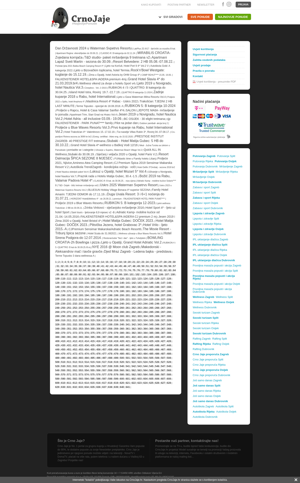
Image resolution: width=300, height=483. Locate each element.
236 (98, 303)
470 (63, 353)
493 (81, 357)
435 (92, 345)
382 (134, 332)
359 (116, 328)
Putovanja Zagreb (204, 156)
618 (110, 382)
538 (110, 366)
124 (145, 278)
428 (169, 341)
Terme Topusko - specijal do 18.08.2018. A (99, 106)
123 (140, 278)
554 (87, 370)
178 (110, 291)
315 (92, 320)
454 (87, 349)
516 (98, 362)
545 (151, 366)
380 (122, 332)
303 (140, 316)
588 (169, 374)
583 (140, 374)
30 (174, 262)
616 (98, 382)
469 (57, 353)
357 (104, 328)
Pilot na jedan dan (126, 123)
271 (69, 312)
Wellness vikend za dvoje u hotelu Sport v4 (107, 83)
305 (151, 316)
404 (145, 337)
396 (98, 337)
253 (81, 307)
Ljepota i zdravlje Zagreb (208, 213)
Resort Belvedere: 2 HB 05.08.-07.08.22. (143, 61)
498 (110, 357)
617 (104, 382)
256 (98, 307)
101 (132, 274)
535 (92, 366)
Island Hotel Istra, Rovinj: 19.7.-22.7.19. (94, 92)
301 (128, 316)
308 (169, 316)
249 (57, 307)
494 (87, 357)
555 (92, 370)
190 (63, 295)
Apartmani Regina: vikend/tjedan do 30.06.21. (77, 53)
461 (128, 349)
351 (69, 328)
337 (104, 324)
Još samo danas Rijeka (207, 390)
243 (140, 303)
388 (169, 332)
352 (75, 328)
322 (134, 320)
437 (104, 345)
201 (128, 295)
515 (92, 362)
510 (63, 362)
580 (122, 374)
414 (87, 341)
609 (57, 382)
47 (129, 266)
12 (93, 262)
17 (115, 262)
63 (80, 270)
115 (92, 278)
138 (110, 282)
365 (151, 328)
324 (145, 320)
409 (57, 341)
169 (57, 291)
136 (98, 282)
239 (116, 303)
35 (75, 266)
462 (134, 349)
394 (87, 337)
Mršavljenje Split (203, 171)
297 (104, 316)
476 (98, 353)
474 (87, 353)
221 (128, 299)
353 (81, 328)
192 (75, 295)
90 (80, 274)
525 (151, 362)
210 (63, 299)
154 (87, 287)
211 (69, 299)
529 (57, 366)
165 (151, 287)
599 (116, 378)
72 (120, 270)
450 (63, 349)
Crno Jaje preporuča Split (208, 359)
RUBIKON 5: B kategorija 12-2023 (129, 203)
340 (122, 324)
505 (151, 357)
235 (92, 303)
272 (75, 312)
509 (57, 362)
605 (151, 378)
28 (165, 262)
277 (104, 312)
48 (133, 266)
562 (134, 370)
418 (110, 341)
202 (134, 295)
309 (57, 320)
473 (81, 353)
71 (116, 270)
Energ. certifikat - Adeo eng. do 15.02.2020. (113, 136)
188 (169, 291)
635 (92, 387)
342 (134, 324)
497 (104, 357)
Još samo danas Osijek (207, 396)
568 (169, 370)
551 (69, 370)
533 (81, 366)
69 (107, 270)
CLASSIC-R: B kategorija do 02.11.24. (118, 53)
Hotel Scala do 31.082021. (102, 233)
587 (163, 374)
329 (57, 324)
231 (69, 303)
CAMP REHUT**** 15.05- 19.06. (156, 75)
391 (69, 337)
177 (104, 291)
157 (104, 287)
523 (140, 362)
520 (122, 362)
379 (116, 332)
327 (163, 320)
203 (140, 295)
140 (122, 282)
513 (81, 362)
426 (157, 341)
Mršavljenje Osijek (204, 177)
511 (69, 362)
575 (92, 374)
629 (57, 387)
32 (62, 266)
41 (102, 266)
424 (145, 341)
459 (116, 349)
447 (163, 345)
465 (151, 349)
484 (145, 353)
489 (57, 357)
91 (84, 274)
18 (120, 262)
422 (134, 341)
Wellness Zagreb (203, 297)
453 (81, 349)
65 (89, 270)
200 (122, 295)
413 (81, 341)
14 (102, 262)
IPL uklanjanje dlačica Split (210, 244)
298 (110, 316)
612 (75, 382)
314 (87, 320)
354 (87, 328)
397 (104, 337)
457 (104, 349)
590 (63, 378)
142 (134, 282)
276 (98, 312)
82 (165, 270)
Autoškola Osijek (226, 411)
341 (128, 324)
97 (111, 274)
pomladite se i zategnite (80, 149)
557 (104, 370)
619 (116, 382)
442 (134, 345)
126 (157, 278)
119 (116, 278)
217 (104, 299)
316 (98, 320)
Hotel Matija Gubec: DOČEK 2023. (128, 220)
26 (156, 262)
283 (140, 312)
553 (81, 370)
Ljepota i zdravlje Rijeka (207, 223)
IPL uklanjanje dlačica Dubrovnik (214, 260)
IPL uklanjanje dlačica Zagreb (210, 239)
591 (69, 378)
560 (122, 370)
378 (110, 332)
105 (155, 274)
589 (57, 378)
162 (134, 287)
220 (122, 299)
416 (98, 341)
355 (92, 328)
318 (110, 320)
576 (98, 374)
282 (134, 312)
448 (169, 345)
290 (63, 316)
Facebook (222, 4)
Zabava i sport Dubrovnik (208, 208)
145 (151, 282)
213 (81, 299)
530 (63, 366)
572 (75, 374)
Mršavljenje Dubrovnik (207, 182)
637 (104, 387)
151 (69, 287)
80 (156, 270)
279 (116, 312)
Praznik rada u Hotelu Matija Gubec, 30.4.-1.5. (108, 176)
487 (163, 353)
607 (163, 378)
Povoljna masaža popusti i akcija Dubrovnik (212, 290)
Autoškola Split (225, 406)
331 (69, 324)
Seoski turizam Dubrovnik (209, 333)
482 (134, 353)
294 (87, 316)
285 (151, 312)
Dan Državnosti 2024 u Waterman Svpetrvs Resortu (93, 48)
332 (75, 324)
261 (128, 307)
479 (116, 353)
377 (104, 332)
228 (169, 299)
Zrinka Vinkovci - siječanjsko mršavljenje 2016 (114, 207)
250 (63, 307)
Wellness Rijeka (202, 302)
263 (140, 307)
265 (151, 307)
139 (116, 282)
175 (92, 291)
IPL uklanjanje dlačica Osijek (210, 255)
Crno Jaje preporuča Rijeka (209, 364)
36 (80, 266)
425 (151, 341)
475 (92, 353)
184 (145, 291)
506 (157, 357)
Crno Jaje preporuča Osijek (210, 370)
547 (163, 366)
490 (63, 357)
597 (104, 378)
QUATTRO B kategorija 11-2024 (137, 92)
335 (92, 324)
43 (111, 266)
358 (110, 328)
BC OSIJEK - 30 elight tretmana (144, 118)
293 (81, 316)
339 (116, 324)
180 (122, 291)
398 (110, 337)
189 (57, 295)
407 (163, 337)
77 (142, 270)
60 (66, 270)
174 (87, 291)
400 (122, 337)
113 (81, 278)
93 (93, 274)
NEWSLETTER (205, 4)
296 (98, 316)
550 (63, 370)
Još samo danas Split (206, 385)
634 (87, 387)
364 (145, 328)
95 (102, 274)
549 (57, 370)
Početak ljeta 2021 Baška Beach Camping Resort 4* (79, 66)
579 (116, 374)
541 (128, 366)
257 (104, 307)
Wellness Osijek (224, 302)
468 (169, 349)
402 (134, 337)
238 (110, 303)
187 (163, 291)
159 (116, 287)
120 (122, 278)
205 (151, 295)
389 (57, 337)
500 (122, 357)
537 (104, 366)
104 (149, 274)
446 (157, 345)
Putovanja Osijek (226, 161)
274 (87, 312)
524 (145, 362)
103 (143, 274)
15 (106, 262)
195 (92, 295)
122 (134, 278)
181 (128, 291)
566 (157, 370)
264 (145, 307)
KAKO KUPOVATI (151, 4)
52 (152, 266)
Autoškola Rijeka (204, 411)
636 (98, 387)
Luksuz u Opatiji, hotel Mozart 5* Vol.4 (118, 171)
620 (122, 382)
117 (104, 278)
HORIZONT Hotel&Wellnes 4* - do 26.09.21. (91, 199)
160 (122, 287)
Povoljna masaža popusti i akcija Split (215, 270)
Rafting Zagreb (202, 338)
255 (92, 307)
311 (69, 320)
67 (98, 270)
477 (104, 353)
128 (169, 278)
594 (87, 378)
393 (81, 337)
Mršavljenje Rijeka (227, 171)
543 (140, 366)
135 (92, 282)
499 (116, 357)
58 (57, 270)
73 (125, 270)
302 (134, 316)
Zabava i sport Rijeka (206, 197)
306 (157, 316)
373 (81, 332)
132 (75, 282)
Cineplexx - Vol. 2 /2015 (96, 88)
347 (163, 324)
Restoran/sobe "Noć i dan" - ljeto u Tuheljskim (124, 238)
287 (163, 312)
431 (69, 345)
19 (125, 262)
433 (81, 345)
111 (69, 278)
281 (128, 312)
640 (122, 387)
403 (140, 337)
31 (57, 266)
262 (134, 307)
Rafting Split (219, 338)
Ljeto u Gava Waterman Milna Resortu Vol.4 (141, 96)
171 (69, 291)
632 (75, 387)
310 (63, 320)
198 (110, 295)
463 (140, 349)
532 (75, 366)
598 (110, 378)
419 (116, 341)
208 (169, 295)
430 (63, 345)
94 (98, 274)
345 (151, 324)
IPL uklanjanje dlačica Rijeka (210, 249)
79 (152, 270)
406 (157, 337)
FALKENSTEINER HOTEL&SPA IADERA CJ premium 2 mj (119, 216)
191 (69, 295)
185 (151, 291)
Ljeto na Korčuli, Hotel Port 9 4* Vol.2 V (127, 65)
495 (92, 357)
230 (63, 303)
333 (81, 324)
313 (81, 320)
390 (63, 337)
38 (89, 266)
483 (140, 353)
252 (75, 307)
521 (128, 362)
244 (145, 303)
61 (71, 270)
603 (140, 378)
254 (87, 307)
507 (163, 357)
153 (81, 287)
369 (57, 332)
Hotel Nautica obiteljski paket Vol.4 (72, 172)
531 (69, 366)
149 (57, 287)
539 (116, 366)
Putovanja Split (226, 156)
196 (98, 295)
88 (71, 274)
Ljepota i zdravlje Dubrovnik (209, 234)
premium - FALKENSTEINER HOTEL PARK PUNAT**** (139, 199)
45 (120, 266)
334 (87, 324)
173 (81, 291)
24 (147, 262)
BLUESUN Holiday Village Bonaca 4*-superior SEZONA (119, 189)
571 (69, 374)
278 (110, 312)
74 (129, 270)
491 (69, 357)
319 (116, 320)
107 (167, 274)
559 (116, 370)
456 (98, 349)
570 (63, 374)
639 (116, 387)
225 (151, 299)
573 (81, 374)
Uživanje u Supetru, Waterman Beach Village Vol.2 (118, 150)
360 (122, 328)
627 (163, 382)
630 (63, 387)
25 (151, 262)
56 (170, 266)
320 (122, 320)
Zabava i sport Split (204, 192)
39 (93, 266)
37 (84, 266)
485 (151, 353)
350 (63, 328)
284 (145, 312)
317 (104, 320)
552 (75, 370)
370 (63, 332)
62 (75, 270)
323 (140, 320)
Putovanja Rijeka (203, 161)
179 (116, 291)
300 (122, 316)
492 (75, 357)
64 (84, 270)
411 (69, 341)
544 (145, 366)
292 (75, 316)
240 (122, 303)
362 (134, 328)
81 (161, 270)
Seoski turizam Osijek (206, 328)
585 (151, 374)
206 (157, 295)
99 (120, 274)
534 (87, 366)
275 (92, 312)
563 (140, 370)
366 (157, 328)
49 (138, 266)
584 (145, 374)
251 (69, 307)
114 (87, 278)
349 (57, 328)
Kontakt (198, 76)
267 (163, 307)
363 (140, 328)
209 (57, 299)
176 (98, 291)
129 (57, 282)
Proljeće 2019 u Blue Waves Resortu (79, 203)
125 (151, 278)
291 (69, 316)
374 (87, 332)
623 (140, 382)
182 (134, 291)
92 (89, 274)
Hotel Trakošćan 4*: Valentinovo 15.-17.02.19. (89, 131)
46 (125, 266)
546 (157, 366)
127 (163, 278)
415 (92, 341)
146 (157, 282)
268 (169, 307)
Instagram (229, 4)
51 (147, 266)
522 (134, 362)
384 (145, 332)
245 (151, 303)
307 (163, 316)
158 (110, 287)
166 (157, 287)
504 (145, 357)
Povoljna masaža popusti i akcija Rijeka (214, 277)
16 (111, 262)
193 (81, 295)
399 (116, 337)
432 (75, 345)
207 (163, 295)
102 (137, 274)
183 (140, 291)
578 (110, 374)
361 (128, 328)
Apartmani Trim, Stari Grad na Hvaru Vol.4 (93, 114)
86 (62, 274)
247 (163, 303)
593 (81, 378)
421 (128, 341)
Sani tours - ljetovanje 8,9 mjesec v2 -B (93, 212)
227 (163, 299)
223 (140, 299)
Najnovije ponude (233, 17)
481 (128, 353)
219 (116, 299)
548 (169, 366)
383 (140, 332)
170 (63, 291)
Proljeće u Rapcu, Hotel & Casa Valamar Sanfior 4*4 (90, 110)
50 (142, 266)
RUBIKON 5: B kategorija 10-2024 (150, 106)
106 (161, 274)
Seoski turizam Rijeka (206, 323)
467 (163, 349)
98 (116, 274)
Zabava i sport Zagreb (206, 187)
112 (75, 278)
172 (75, 291)
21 (133, 262)
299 (116, 316)
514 (87, 362)
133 (81, 282)
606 (157, 378)
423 (140, 341)
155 (92, 287)
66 (93, 270)
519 (116, 362)
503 (140, 357)
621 (128, 382)
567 (163, 370)
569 (57, 374)
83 (170, 270)
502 (134, 357)
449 (57, 349)
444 (145, 345)
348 (169, 324)
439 (116, 345)
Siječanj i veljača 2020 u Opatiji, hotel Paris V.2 (126, 154)
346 (157, 324)
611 (69, 382)
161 (128, 287)
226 (157, 299)
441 (128, 345)
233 (81, 303)
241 (128, 303)
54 (161, 266)
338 (110, 324)
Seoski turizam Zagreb (206, 312)
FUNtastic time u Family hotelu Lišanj (135, 158)
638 (110, 387)
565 (151, 370)
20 (129, 262)
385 (151, 332)
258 (110, 307)
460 (122, 349)
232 (75, 303)
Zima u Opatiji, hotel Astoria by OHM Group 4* (114, 74)
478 (110, 353)
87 (66, 274)
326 (157, 320)
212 (75, 299)
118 (110, 278)
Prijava (243, 4)
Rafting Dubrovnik (203, 349)
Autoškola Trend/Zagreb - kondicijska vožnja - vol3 (103, 167)
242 (134, 303)
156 (98, 287)
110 (63, 278)
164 (145, 287)
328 (169, 320)
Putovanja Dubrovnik (205, 166)
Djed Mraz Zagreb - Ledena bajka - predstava (137, 251)
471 (69, 353)
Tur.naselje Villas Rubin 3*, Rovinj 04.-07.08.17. (143, 131)
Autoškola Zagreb (203, 406)
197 (104, 295)
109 (57, 278)
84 (174, 270)
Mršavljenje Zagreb (230, 166)
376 (98, 332)
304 (145, 316)
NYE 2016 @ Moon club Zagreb (116, 247)
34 (71, 266)
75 (133, 270)
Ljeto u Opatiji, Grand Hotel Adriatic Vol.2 (131, 242)
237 (104, 303)
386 (157, 332)
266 (157, 307)
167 (163, 287)
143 (140, 282)
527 (163, 362)
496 (98, 357)
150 (63, 287)
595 (92, 378)
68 (102, 270)
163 (140, 287)
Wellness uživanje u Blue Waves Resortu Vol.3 (140, 233)
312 (75, 320)
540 (122, 366)
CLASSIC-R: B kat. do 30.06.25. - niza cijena (115, 181)
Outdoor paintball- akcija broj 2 (154, 123)
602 (134, 378)
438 (110, 345)
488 (169, 353)
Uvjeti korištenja (203, 49)
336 (98, 324)
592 (75, 378)
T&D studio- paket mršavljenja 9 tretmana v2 (117, 57)
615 (92, 382)
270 (63, 312)
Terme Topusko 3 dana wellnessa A (74, 255)
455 (92, 349)
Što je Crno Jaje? (71, 441)
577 (104, 374)
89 (75, 274)
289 (57, 316)
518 (110, 362)
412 (75, 341)
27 (160, 262)
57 (174, 266)
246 (157, 303)
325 (151, 320)
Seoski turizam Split (206, 317)
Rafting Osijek (220, 343)
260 (122, 307)
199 (116, 295)
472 (75, 353)
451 (69, 349)
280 (122, 312)
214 (87, 299)
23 (142, 262)
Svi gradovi (172, 17)
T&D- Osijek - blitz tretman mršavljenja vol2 (78, 185)
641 (128, 387)
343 (140, 324)
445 (151, 345)
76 (138, 270)
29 (169, 262)
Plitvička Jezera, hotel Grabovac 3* (115, 225)
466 (157, 349)
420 (122, 341)
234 (87, 303)
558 (110, 370)
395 (92, 337)
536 (98, 366)
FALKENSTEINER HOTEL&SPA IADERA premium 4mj (90, 79)
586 (157, 374)
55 (165, 266)
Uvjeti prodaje (202, 65)
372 (75, 332)
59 (62, 270)
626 (157, 382)
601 (128, 378)
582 (134, 374)
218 (110, 299)
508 (169, 357)
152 (75, 287)
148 (169, 282)
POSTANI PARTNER (179, 4)
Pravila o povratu (204, 70)
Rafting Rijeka (202, 343)
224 (145, 299)
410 (63, 341)
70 (111, 270)
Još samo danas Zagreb (207, 380)
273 (81, 312)
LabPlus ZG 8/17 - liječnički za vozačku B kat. (155, 49)
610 (63, 382)
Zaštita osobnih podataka (209, 60)
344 (145, 324)
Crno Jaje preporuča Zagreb (211, 354)
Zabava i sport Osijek (205, 203)
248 (169, 303)
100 (126, 274)
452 (75, 349)
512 (75, 362)
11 (89, 262)
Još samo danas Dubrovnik (210, 401)
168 (169, 287)
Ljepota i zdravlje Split (206, 218)
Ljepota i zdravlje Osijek (208, 229)
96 (107, 274)
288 (169, 312)
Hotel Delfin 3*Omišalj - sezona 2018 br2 (156, 167)
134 (87, 282)
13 (97, 262)
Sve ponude (200, 17)
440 (122, 345)
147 (163, 282)
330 (63, 324)
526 (157, 362)
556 (98, 370)
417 (104, 341)
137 (104, 282)
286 (157, 312)
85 (57, 274)
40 (98, 266)
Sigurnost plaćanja (205, 54)
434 (87, 345)
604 (145, 378)
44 (116, 266)
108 (173, 274)
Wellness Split (224, 297)
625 (151, 382)
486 (157, 353)
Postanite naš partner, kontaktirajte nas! (187, 441)
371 (69, 332)
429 (57, 345)
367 (163, 328)
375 (92, 332)
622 (134, 382)
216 (98, 299)
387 (163, 332)
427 (163, 341)
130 (63, 282)
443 (140, 345)
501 (128, 357)
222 (134, 299)
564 (145, 370)
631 (69, 387)
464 (145, 349)
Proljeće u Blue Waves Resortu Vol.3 (82, 127)
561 (128, 370)
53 (156, 266)
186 (157, 291)
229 (57, 303)
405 (151, 337)
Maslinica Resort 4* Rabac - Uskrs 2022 (112, 101)
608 (169, 378)
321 (128, 320)
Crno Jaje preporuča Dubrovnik (211, 375)
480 (122, 353)
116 (98, 278)
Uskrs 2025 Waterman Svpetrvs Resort (129, 185)
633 (81, 387)
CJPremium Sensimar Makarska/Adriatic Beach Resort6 (105, 229)
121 (128, 278)
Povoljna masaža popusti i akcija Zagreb (217, 265)
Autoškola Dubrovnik (205, 416)
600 (122, 378)
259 (116, 307)
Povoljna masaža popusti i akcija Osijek (216, 283)
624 (145, 382)
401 (128, 337)
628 (169, 382)
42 (107, 266)
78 (147, 270)
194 (87, 295)
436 (98, 345)
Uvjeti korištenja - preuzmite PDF (216, 81)
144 (145, 282)
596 (98, 378)
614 (87, 382)
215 (92, 299)
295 (92, 316)
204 (145, 295)
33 (66, 266)
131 (69, 282)
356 (98, 328)
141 (128, 282)
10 (84, 262)
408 (169, 337)
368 (169, 328)
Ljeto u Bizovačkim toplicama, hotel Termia (101, 70)
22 (138, 262)
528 (169, 362)
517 (104, 362)
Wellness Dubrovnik (205, 307)
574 (87, 374)
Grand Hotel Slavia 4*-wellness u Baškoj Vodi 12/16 (104, 145)
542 (134, 366)
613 (81, 382)
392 (75, 337)
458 (110, 349)
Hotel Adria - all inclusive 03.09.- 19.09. (93, 118)
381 (128, 332)
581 (128, 374)
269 (57, 312)
